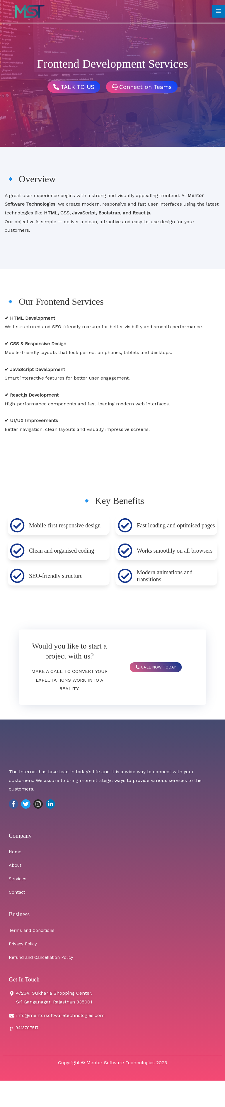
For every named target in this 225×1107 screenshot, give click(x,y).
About (16, 865)
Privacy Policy (24, 944)
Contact (17, 892)
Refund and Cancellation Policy (44, 957)
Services (18, 878)
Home (15, 851)
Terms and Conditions (33, 930)
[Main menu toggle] (218, 12)
